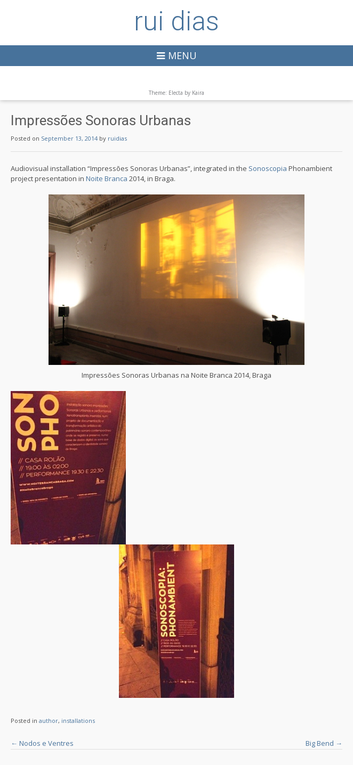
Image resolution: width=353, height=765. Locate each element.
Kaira (198, 92)
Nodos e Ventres (42, 743)
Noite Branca (106, 178)
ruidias (117, 138)
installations (78, 721)
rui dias (176, 21)
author (48, 721)
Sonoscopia (267, 168)
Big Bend (324, 743)
